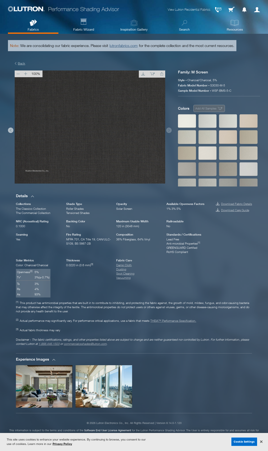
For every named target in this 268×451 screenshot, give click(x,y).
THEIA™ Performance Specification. (173, 320)
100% (35, 74)
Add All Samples (205, 108)
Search (184, 29)
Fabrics (33, 29)
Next (169, 130)
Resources (235, 29)
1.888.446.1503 (49, 343)
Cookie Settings (244, 441)
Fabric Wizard (83, 29)
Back (21, 63)
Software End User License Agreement (107, 430)
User (257, 9)
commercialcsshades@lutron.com (85, 343)
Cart (231, 9)
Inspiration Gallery (134, 29)
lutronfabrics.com (124, 45)
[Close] (261, 441)
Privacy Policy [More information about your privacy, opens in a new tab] (62, 444)
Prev (10, 130)
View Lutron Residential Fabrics (189, 10)
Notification (244, 9)
